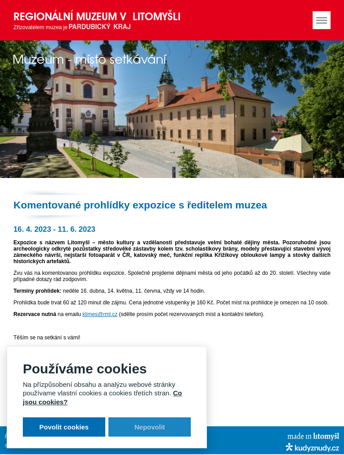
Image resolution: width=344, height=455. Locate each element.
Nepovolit (149, 427)
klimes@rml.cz (99, 314)
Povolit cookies (64, 427)
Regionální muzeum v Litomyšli (97, 16)
